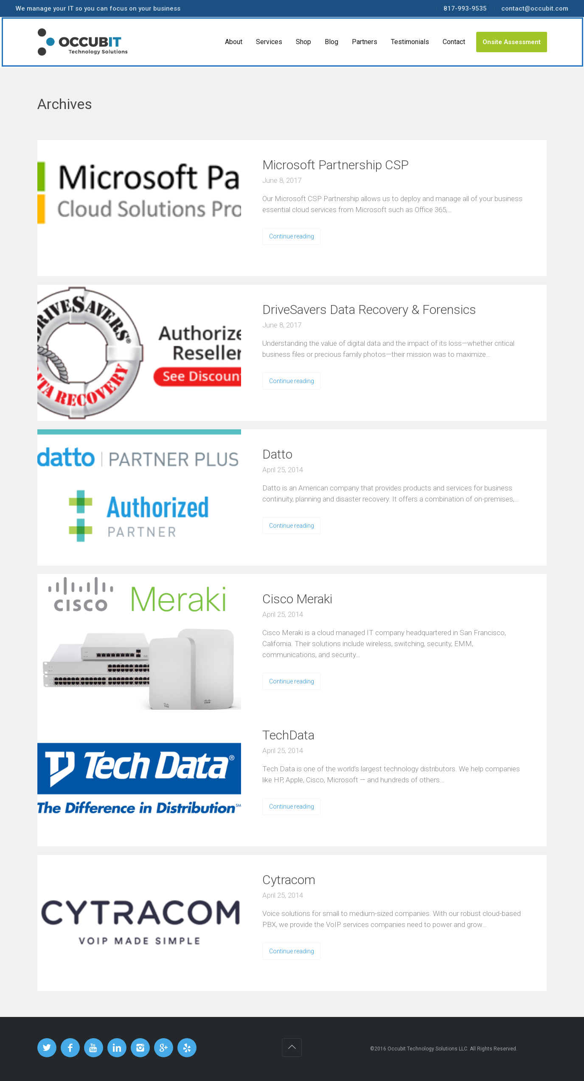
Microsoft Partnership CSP (335, 164)
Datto (277, 454)
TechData (288, 735)
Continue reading (291, 236)
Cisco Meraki (297, 598)
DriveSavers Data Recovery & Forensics (369, 309)
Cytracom (288, 879)
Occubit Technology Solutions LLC (427, 1049)
